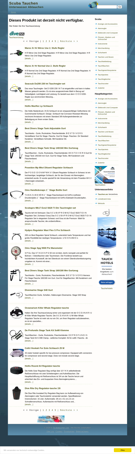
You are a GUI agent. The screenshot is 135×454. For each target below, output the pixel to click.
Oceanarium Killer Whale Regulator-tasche (47, 308)
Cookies (59, 431)
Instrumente (102, 44)
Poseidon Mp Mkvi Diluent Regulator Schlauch (49, 167)
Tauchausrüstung (17, 36)
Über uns (50, 431)
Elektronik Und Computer (108, 33)
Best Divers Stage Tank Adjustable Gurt (45, 128)
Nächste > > (69, 41)
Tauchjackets (103, 75)
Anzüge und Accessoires (107, 24)
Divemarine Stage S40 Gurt (39, 290)
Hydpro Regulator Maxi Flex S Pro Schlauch (47, 230)
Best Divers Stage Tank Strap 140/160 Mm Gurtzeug (51, 148)
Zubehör (101, 88)
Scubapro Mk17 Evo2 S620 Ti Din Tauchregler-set (50, 208)
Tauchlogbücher (104, 79)
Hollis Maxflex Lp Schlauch (39, 106)
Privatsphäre (69, 431)
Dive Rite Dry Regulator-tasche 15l (43, 388)
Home (13, 12)
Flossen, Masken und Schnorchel (106, 38)
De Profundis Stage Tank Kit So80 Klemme (47, 330)
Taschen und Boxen (106, 57)
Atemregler (102, 28)
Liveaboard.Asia (104, 199)
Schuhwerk (102, 53)
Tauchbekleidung (104, 61)
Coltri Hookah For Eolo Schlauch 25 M (44, 348)
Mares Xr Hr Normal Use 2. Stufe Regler (45, 66)
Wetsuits (101, 203)
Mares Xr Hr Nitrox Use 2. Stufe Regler (44, 48)
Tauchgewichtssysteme (107, 70)
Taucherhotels (106, 287)
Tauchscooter (103, 84)
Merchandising (103, 48)
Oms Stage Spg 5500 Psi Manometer (43, 248)
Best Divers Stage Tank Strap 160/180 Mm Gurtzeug (51, 270)
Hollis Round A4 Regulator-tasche (42, 366)
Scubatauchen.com (61, 428)
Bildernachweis (82, 431)
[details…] (29, 58)
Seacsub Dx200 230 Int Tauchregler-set (45, 83)
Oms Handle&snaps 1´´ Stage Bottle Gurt (46, 190)
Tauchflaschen (103, 66)
